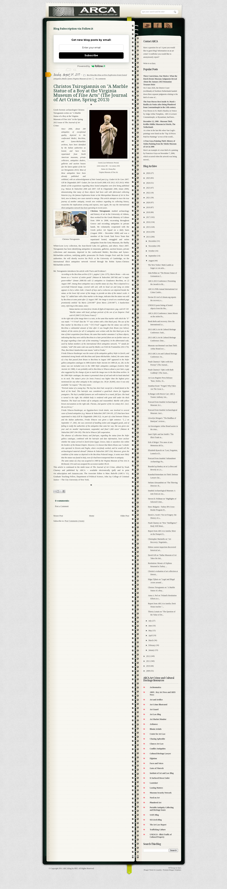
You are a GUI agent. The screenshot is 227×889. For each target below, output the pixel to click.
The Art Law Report (158, 825)
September (152, 256)
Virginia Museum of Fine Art (108, 172)
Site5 (179, 868)
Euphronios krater (115, 75)
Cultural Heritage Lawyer (160, 753)
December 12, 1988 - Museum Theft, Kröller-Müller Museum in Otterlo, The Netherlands (159, 124)
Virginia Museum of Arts (82, 79)
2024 (148, 183)
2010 (148, 666)
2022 (148, 193)
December (152, 241)
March (150, 640)
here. (154, 63)
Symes (70, 79)
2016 (148, 222)
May (150, 630)
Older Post (124, 516)
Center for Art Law (157, 734)
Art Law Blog (155, 714)
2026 (148, 173)
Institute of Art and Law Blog (162, 773)
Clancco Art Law (156, 744)
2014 (148, 232)
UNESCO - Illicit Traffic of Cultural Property (161, 835)
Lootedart (154, 783)
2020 (148, 202)
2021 (148, 197)
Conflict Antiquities (158, 749)
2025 (148, 178)
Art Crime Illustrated (158, 704)
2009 (148, 671)
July (150, 621)
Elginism (153, 758)
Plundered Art (155, 802)
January (151, 650)
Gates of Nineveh (156, 768)
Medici (64, 79)
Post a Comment (62, 506)
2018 (148, 212)
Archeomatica (155, 687)
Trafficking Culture (158, 829)
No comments (100, 79)
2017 (148, 217)
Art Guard (154, 709)
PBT (76, 868)
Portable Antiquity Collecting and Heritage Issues (162, 808)
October (151, 251)
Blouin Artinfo (155, 729)
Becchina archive (101, 75)
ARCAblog (67, 868)
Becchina (90, 75)
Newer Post (58, 516)
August (151, 261)
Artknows (154, 724)
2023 (148, 188)
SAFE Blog (154, 815)
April (150, 635)
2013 (148, 237)
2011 (148, 661)
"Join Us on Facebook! (157, 24)
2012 (148, 656)
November (152, 246)
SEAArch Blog (156, 820)
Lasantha (159, 870)
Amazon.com (77, 473)
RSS (168, 24)
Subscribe (91, 55)
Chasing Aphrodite (157, 739)
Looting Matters (156, 788)
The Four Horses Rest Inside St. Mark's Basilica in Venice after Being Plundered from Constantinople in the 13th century (159, 104)
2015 (148, 227)
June (150, 626)
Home (91, 516)
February (151, 645)
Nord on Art (155, 798)
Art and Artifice (156, 700)
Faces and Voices (156, 763)
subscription (62, 473)
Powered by (91, 66)
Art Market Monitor (158, 719)
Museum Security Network (161, 793)
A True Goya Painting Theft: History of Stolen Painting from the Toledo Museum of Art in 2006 (159, 144)
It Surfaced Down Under (160, 778)
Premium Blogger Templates (172, 870)
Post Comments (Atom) (74, 521)
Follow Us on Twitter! (147, 24)
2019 (148, 207)
